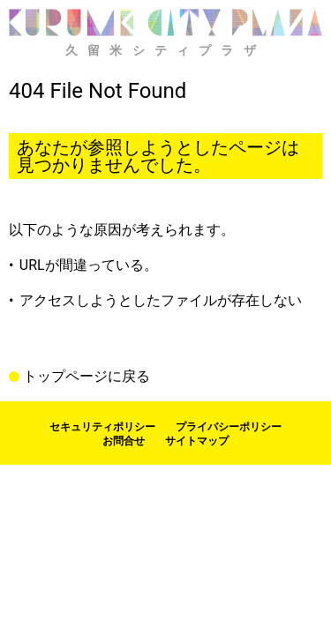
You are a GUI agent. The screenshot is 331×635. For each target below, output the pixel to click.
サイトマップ (197, 441)
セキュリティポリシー (102, 427)
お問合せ (123, 441)
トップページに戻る (86, 377)
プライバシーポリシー (229, 427)
